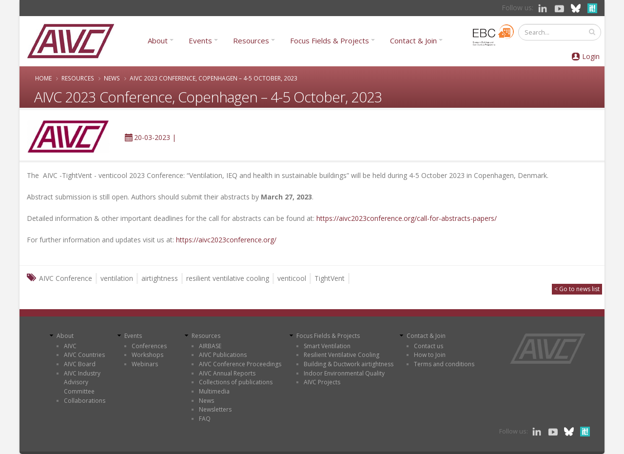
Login (591, 56)
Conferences (149, 346)
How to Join (430, 355)
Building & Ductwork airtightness (348, 364)
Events (200, 40)
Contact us (428, 346)
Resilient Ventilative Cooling (341, 355)
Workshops (147, 355)
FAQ (205, 419)
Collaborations (84, 400)
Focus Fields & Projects (329, 40)
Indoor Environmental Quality (344, 373)
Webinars (145, 364)
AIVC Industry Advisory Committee (82, 382)
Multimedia (214, 391)
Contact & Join (413, 40)
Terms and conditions (444, 364)
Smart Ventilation (327, 346)
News (112, 78)
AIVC (70, 346)
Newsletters (215, 409)
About (158, 40)
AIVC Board (80, 364)
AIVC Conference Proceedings (240, 364)
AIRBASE (210, 346)
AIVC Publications (223, 355)
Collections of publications (236, 382)
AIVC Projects (322, 382)
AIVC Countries (84, 355)
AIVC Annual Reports (227, 373)
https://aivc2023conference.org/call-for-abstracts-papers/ (406, 218)
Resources (251, 40)
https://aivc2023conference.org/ (226, 239)
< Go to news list (577, 289)
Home (43, 78)
